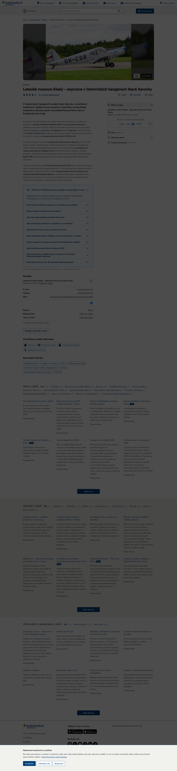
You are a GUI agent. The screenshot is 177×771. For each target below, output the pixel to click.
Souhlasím (29, 763)
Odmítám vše (44, 763)
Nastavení (59, 763)
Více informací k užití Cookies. (54, 757)
